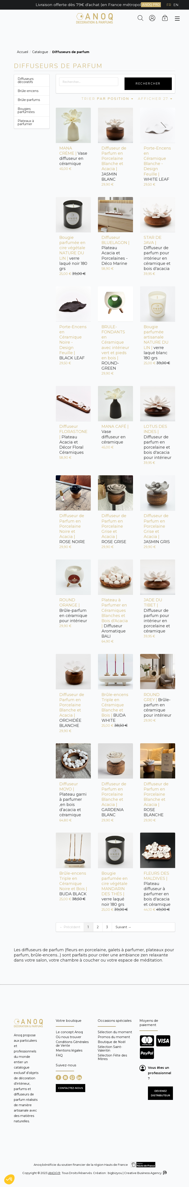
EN (176, 5)
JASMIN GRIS (157, 528)
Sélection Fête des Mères (112, 1057)
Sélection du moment (115, 1032)
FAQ (59, 1055)
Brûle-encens (28, 91)
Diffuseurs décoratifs (25, 80)
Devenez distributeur (160, 1093)
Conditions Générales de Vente (72, 1044)
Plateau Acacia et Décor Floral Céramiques (73, 439)
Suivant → (123, 927)
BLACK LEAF (73, 342)
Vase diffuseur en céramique (73, 156)
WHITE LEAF (157, 164)
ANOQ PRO (151, 4)
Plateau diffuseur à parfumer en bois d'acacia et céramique (157, 889)
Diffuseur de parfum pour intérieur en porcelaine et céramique (157, 616)
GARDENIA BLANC (114, 800)
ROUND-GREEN (115, 347)
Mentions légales (69, 1050)
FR (168, 5)
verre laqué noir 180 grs (73, 253)
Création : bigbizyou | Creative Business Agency (129, 1173)
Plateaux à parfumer (26, 122)
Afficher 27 (155, 98)
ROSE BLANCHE (156, 800)
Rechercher (148, 84)
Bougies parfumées (26, 110)
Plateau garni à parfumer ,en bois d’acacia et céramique (73, 800)
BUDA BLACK (73, 884)
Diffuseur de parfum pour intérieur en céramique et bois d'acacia (157, 253)
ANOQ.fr (54, 1173)
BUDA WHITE (115, 707)
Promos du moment (114, 1037)
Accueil (22, 52)
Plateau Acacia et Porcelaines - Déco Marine (115, 250)
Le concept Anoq (69, 1032)
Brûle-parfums (29, 100)
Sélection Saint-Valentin (110, 1048)
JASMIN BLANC (114, 164)
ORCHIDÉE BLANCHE (71, 710)
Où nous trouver (68, 1037)
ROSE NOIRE (72, 528)
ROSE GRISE (114, 528)
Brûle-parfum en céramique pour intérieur (73, 610)
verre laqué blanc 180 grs (156, 342)
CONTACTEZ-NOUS (70, 1088)
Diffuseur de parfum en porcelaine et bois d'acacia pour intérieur (157, 442)
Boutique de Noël (111, 1042)
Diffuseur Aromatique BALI (115, 618)
